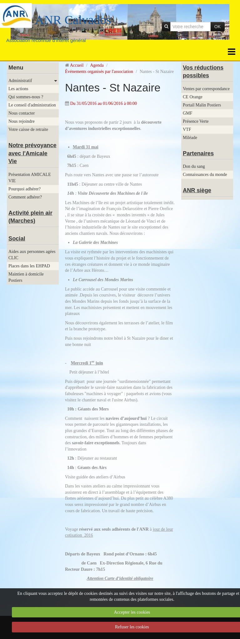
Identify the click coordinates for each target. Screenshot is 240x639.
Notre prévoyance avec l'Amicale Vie (32, 153)
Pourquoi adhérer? (24, 189)
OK (217, 26)
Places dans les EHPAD (29, 266)
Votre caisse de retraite (28, 129)
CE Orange (192, 97)
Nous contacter (21, 113)
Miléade (190, 137)
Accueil (77, 65)
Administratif (20, 80)
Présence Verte (196, 121)
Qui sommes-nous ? (25, 97)
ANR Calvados (73, 20)
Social (16, 238)
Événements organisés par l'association (99, 71)
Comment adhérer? (25, 197)
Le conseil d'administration (32, 105)
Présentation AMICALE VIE (29, 177)
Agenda (97, 65)
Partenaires (198, 153)
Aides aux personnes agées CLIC (31, 254)
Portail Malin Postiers (202, 105)
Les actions (18, 88)
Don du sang (194, 166)
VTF (187, 129)
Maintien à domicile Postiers (26, 277)
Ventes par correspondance (206, 88)
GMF (187, 113)
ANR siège (197, 190)
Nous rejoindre (21, 121)
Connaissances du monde (205, 174)
